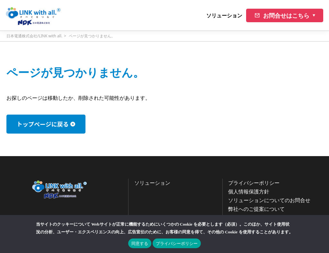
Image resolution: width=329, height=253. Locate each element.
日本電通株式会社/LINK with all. (34, 36)
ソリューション (224, 15)
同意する (139, 243)
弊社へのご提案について (256, 208)
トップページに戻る (43, 124)
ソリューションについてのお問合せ (269, 200)
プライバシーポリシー (254, 182)
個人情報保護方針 (248, 191)
